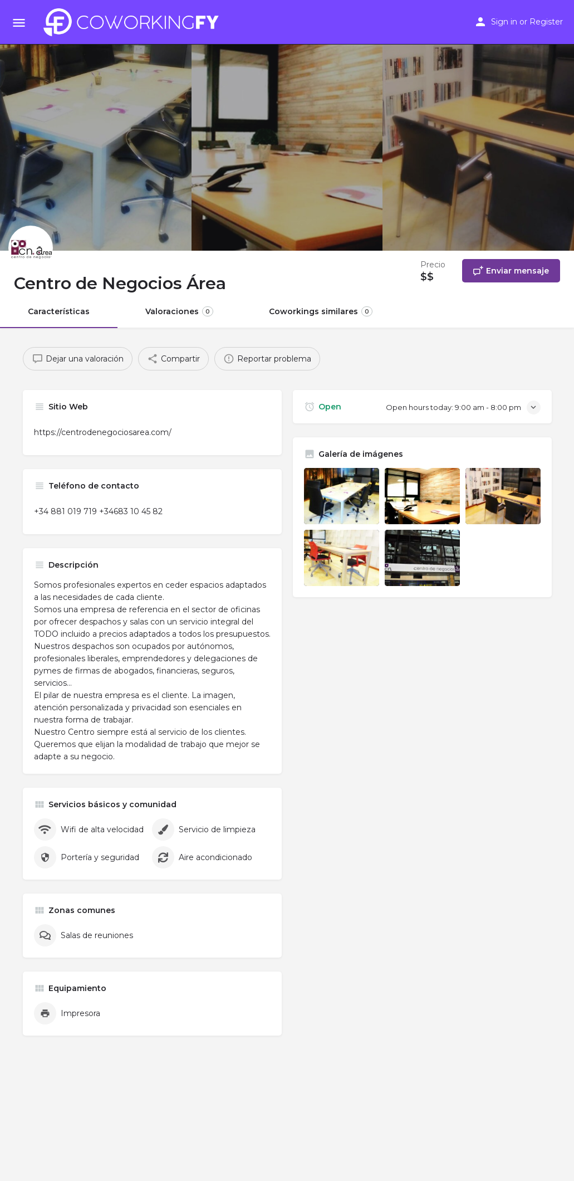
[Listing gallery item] (341, 496)
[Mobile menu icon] (19, 22)
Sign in (504, 22)
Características (59, 311)
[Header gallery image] (96, 125)
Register (546, 22)
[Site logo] (134, 22)
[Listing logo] (30, 248)
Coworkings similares (320, 311)
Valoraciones (179, 311)
